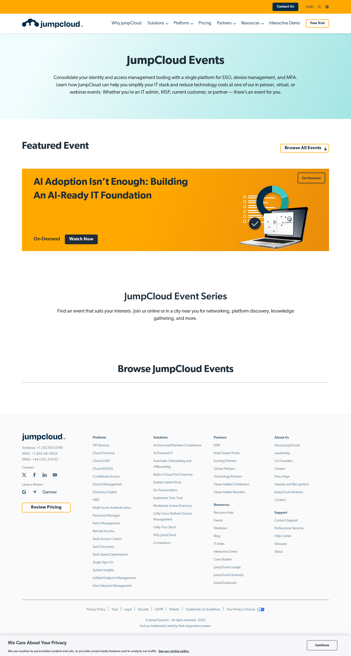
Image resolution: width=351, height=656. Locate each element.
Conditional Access (106, 477)
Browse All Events (303, 148)
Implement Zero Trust (168, 498)
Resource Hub (224, 513)
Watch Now (81, 239)
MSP (217, 445)
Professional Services (289, 528)
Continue (322, 645)
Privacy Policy (96, 609)
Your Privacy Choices (245, 609)
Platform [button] (181, 23)
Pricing (205, 23)
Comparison (162, 543)
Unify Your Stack (164, 527)
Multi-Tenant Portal (227, 453)
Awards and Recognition (291, 484)
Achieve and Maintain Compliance (177, 445)
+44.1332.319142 (45, 459)
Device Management (107, 484)
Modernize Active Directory (172, 506)
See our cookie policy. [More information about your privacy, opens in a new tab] (173, 651)
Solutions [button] (155, 23)
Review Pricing (46, 507)
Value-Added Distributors (231, 484)
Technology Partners (228, 477)
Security (143, 609)
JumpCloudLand (225, 583)
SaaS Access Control (107, 539)
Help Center (282, 536)
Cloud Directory (104, 453)
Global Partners (224, 469)
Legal (128, 609)
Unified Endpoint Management (114, 578)
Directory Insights (105, 492)
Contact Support (286, 520)
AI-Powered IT (163, 453)
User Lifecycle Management (112, 586)
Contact (280, 500)
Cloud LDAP (101, 461)
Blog (217, 536)
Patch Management (106, 523)
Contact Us (285, 7)
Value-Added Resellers (229, 492)
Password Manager (106, 516)
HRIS (96, 500)
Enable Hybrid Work (167, 482)
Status (278, 552)
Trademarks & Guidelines (202, 609)
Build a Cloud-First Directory (173, 475)
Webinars (220, 528)
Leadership (282, 453)
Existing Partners (225, 461)
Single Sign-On (103, 562)
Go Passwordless (165, 490)
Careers (279, 469)
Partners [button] (224, 23)
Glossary (280, 544)
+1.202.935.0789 (50, 448)
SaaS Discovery (103, 547)
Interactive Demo (284, 23)
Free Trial (317, 23)
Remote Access (103, 531)
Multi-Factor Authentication (112, 508)
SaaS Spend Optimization (110, 555)
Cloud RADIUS (103, 469)
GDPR (159, 609)
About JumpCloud (287, 445)
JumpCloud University (229, 575)
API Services (101, 445)
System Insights (103, 570)
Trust (114, 609)
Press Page (282, 477)
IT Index (219, 544)
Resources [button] (250, 23)
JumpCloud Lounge (227, 567)
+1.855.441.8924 (45, 454)
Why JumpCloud (127, 23)
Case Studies (223, 559)
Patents (174, 609)
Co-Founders (283, 461)
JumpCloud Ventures (288, 492)
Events (218, 520)
